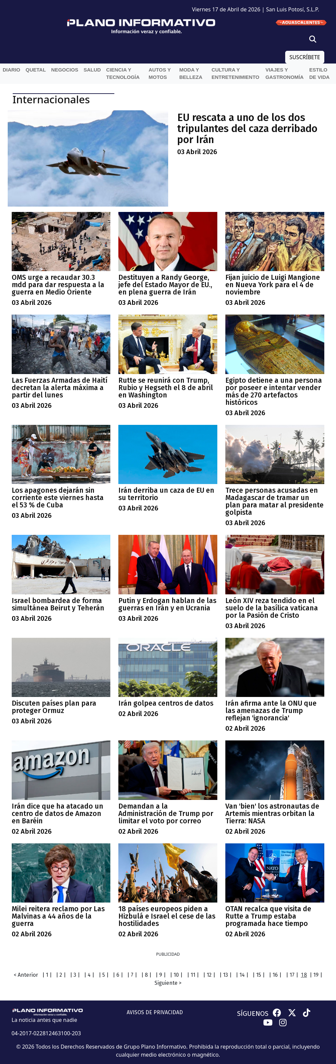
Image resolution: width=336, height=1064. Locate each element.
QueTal (36, 70)
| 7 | (132, 975)
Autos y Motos (160, 73)
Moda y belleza (190, 73)
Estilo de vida (319, 73)
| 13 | (225, 975)
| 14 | (242, 975)
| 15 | (258, 975)
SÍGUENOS (252, 1013)
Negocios (64, 70)
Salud (92, 70)
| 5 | (104, 975)
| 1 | (47, 975)
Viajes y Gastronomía (284, 73)
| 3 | (75, 975)
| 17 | (292, 975)
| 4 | (89, 975)
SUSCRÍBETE (305, 57)
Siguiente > (168, 983)
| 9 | (160, 975)
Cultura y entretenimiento (235, 73)
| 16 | (275, 975)
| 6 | (118, 975)
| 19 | (316, 975)
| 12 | (209, 975)
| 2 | (61, 975)
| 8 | (146, 975)
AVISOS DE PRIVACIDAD (155, 1012)
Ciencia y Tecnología (123, 73)
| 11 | (193, 975)
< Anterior (26, 975)
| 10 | (176, 975)
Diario (11, 70)
